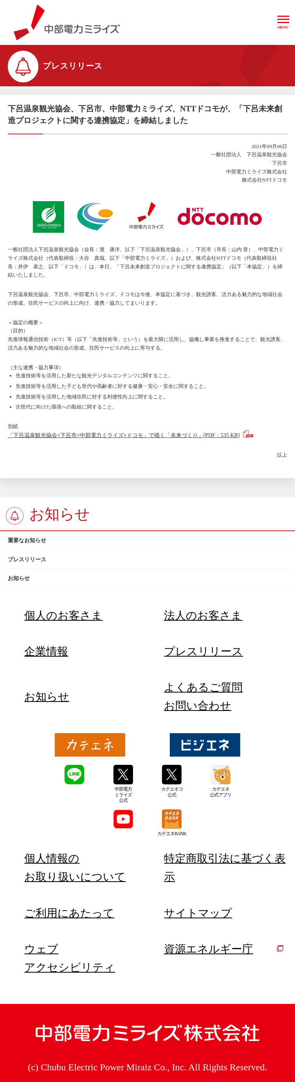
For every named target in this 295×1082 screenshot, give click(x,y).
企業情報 (46, 651)
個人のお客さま (63, 615)
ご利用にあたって (69, 913)
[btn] (147, 540)
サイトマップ (198, 913)
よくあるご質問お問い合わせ (203, 696)
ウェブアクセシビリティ (69, 958)
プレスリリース (203, 651)
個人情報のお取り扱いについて (75, 867)
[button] (283, 22)
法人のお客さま (203, 615)
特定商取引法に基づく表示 (225, 867)
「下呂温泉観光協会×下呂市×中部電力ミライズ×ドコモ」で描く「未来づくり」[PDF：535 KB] (124, 435)
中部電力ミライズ (67, 23)
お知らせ (46, 697)
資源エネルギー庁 (223, 949)
